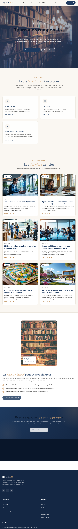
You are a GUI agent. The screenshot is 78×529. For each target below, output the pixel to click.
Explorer (71, 2)
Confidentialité (45, 514)
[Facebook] (11, 490)
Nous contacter (48, 50)
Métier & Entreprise (43, 3)
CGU (42, 511)
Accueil (43, 504)
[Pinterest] (7, 490)
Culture (33, 3)
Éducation (26, 3)
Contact (53, 3)
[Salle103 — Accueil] (7, 3)
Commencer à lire (31, 50)
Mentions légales (45, 517)
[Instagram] (3, 490)
